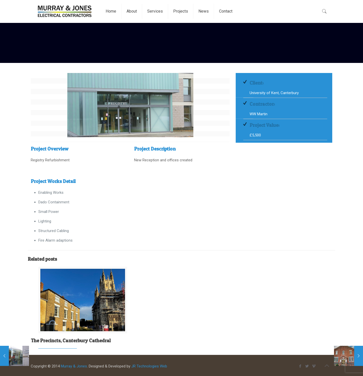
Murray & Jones (74, 366)
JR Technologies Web (149, 366)
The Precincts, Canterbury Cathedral (71, 341)
